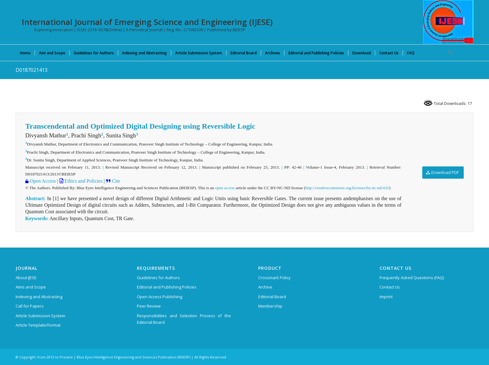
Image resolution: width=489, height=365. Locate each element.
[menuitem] (25, 53)
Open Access (42, 181)
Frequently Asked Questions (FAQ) (412, 277)
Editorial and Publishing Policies (166, 287)
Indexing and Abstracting (39, 296)
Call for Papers (30, 306)
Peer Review (149, 306)
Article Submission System (40, 315)
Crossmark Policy (274, 277)
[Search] (448, 53)
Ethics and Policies (83, 181)
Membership (270, 306)
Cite (115, 181)
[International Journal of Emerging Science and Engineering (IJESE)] (448, 22)
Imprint (386, 296)
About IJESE (26, 277)
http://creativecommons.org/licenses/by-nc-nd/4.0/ (347, 187)
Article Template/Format (38, 325)
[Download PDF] (443, 172)
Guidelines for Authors (158, 277)
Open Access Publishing (159, 296)
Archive (265, 287)
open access (225, 187)
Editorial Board (272, 296)
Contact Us (390, 287)
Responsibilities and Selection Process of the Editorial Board (184, 319)
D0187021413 (31, 70)
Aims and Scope (31, 287)
